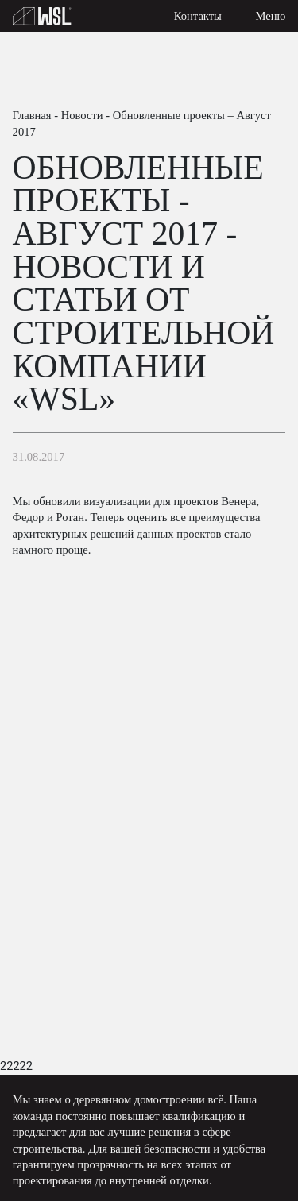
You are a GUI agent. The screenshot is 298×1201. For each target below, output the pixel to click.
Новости (82, 115)
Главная (32, 115)
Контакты (198, 16)
